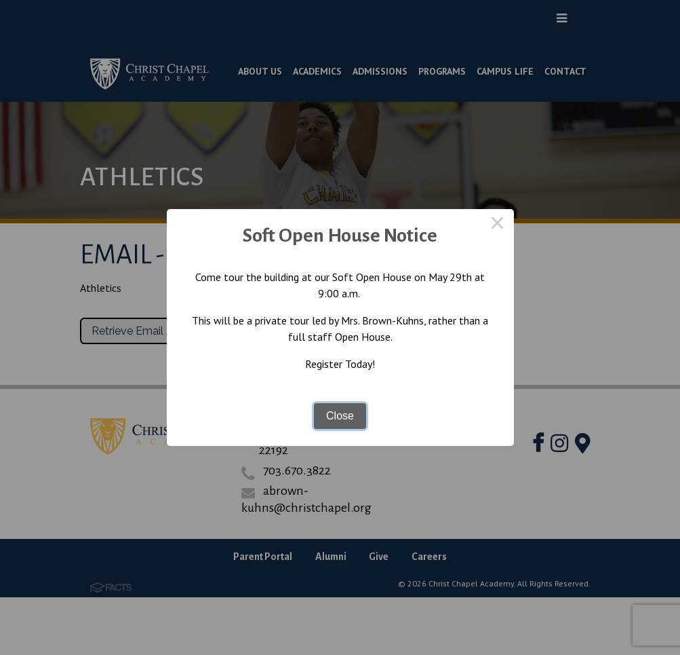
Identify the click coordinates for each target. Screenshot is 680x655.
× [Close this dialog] (497, 225)
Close (340, 416)
